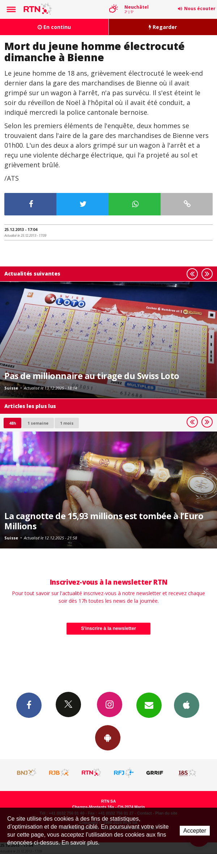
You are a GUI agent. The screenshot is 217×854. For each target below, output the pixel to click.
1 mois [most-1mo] (66, 423)
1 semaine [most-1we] (37, 423)
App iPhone (186, 705)
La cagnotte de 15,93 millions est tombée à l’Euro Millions (103, 521)
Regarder (163, 27)
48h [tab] (12, 423)
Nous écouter (200, 8)
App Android (107, 737)
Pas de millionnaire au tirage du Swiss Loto (91, 376)
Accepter (194, 831)
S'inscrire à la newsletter (108, 628)
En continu (54, 27)
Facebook (29, 705)
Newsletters (149, 705)
